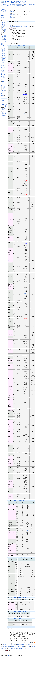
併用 (4, 61)
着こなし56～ (12, 17)
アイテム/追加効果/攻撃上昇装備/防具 (12, 648)
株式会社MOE (4, 89)
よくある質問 (3, 9)
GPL (23, 654)
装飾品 (2, 54)
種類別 (4, 67)
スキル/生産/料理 (4, 108)
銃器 (2, 22)
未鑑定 (4, 60)
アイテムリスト (4, 59)
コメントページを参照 (18, 628)
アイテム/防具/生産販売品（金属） (18, 24)
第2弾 (4, 77)
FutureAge (2, 15)
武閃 (2, 79)
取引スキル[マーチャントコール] (33, 136)
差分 (4, 5)
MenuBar (2, 93)
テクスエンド (3, 82)
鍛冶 (5, 38)
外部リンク (2, 85)
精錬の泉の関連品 (17, 26)
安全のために (3, 8)
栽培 (4, 40)
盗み (2, 26)
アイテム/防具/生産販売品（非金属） (16, 2)
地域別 (2, 67)
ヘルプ (22, 5)
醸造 (4, 38)
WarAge (2, 14)
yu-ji (9, 655)
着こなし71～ (12, 18)
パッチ (2, 11)
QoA (5, 26)
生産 (2, 37)
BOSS (4, 68)
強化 (5, 30)
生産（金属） (15, 45)
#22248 (9, 260)
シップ (2, 42)
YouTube (3, 88)
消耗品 (3, 58)
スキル (2, 19)
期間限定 (2, 76)
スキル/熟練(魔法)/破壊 (4, 110)
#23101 (9, 395)
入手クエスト (4, 45)
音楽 (3, 26)
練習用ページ (3, 100)
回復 (2, 29)
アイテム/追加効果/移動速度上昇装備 (21, 644)
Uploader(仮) (3, 95)
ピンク (4, 71)
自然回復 (5, 35)
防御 (3, 28)
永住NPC (2, 75)
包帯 (2, 35)
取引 (2, 24)
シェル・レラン (4, 83)
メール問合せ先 (4, 87)
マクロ (5, 10)
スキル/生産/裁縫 (28, 646)
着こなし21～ (12, 12)
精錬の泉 (2, 65)
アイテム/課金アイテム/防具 (21, 646)
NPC (2, 27)
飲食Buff (3, 62)
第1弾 (2, 77)
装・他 (4, 48)
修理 (4, 40)
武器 (2, 57)
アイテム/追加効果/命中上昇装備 (6, 646)
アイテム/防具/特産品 (13, 646)
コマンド (2, 10)
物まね (4, 24)
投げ (4, 22)
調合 (4, 39)
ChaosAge (2, 16)
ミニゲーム (2, 64)
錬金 (4, 53)
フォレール (3, 81)
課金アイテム (3, 56)
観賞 (3, 70)
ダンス (3, 25)
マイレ (5, 58)
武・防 (2, 48)
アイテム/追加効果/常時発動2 (30, 644)
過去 (4, 76)
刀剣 (2, 21)
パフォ (5, 25)
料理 (2, 38)
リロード (11, 5)
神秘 (2, 31)
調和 (2, 23)
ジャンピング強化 (25, 258)
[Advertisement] (11, 653)
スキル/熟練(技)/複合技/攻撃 (4, 114)
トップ (2, 5)
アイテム (2, 47)
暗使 (2, 80)
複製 (2, 39)
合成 (5, 39)
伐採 (4, 36)
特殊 (5, 29)
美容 (2, 40)
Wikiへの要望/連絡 (4, 102)
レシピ (2, 74)
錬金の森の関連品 (12, 26)
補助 (5, 28)
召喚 (4, 29)
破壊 (2, 30)
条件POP (3, 68)
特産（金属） (24, 45)
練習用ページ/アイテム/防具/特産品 (23, 648)
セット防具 (4, 57)
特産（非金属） (20, 45)
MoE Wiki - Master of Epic (4, 104)
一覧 (14, 5)
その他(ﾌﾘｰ (4, 74)
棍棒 (4, 21)
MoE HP (3, 86)
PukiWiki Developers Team (15, 654)
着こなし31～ (12, 14)
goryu (5, 650)
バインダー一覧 (4, 41)
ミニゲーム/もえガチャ (4, 103)
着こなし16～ (12, 11)
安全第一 (28, 530)
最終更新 (19, 5)
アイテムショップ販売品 (24, 26)
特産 (2, 53)
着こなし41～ (12, 15)
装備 (2, 44)
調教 (4, 23)
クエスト (2, 73)
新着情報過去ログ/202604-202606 (4, 109)
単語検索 (16, 5)
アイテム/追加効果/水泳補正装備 (12, 644)
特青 (2, 71)
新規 (5, 86)
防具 (2, 52)
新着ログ (4, 11)
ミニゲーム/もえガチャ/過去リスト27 (4, 106)
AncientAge (2, 17)
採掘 (2, 36)
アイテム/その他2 (4, 113)
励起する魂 (25, 113)
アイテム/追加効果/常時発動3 (4, 115)
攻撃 (2, 28)
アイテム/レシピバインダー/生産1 (4, 112)
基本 (2, 34)
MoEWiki (2, 7)
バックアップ (8, 5)
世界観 (2, 12)
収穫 (5, 36)
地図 (3, 12)
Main (3, 94)
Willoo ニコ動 (4, 90)
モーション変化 (25, 483)
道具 (2, 51)
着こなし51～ (12, 16)
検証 (2, 61)
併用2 (5, 61)
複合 (2, 40)
